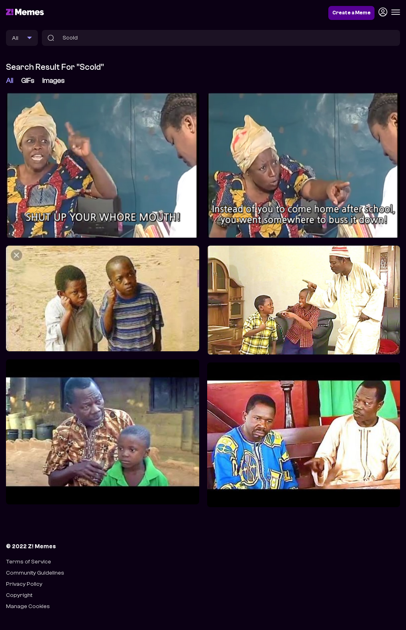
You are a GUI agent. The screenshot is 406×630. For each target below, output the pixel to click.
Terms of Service (28, 561)
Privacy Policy (24, 584)
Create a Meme (351, 13)
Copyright (19, 595)
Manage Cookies (28, 606)
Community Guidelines (35, 572)
